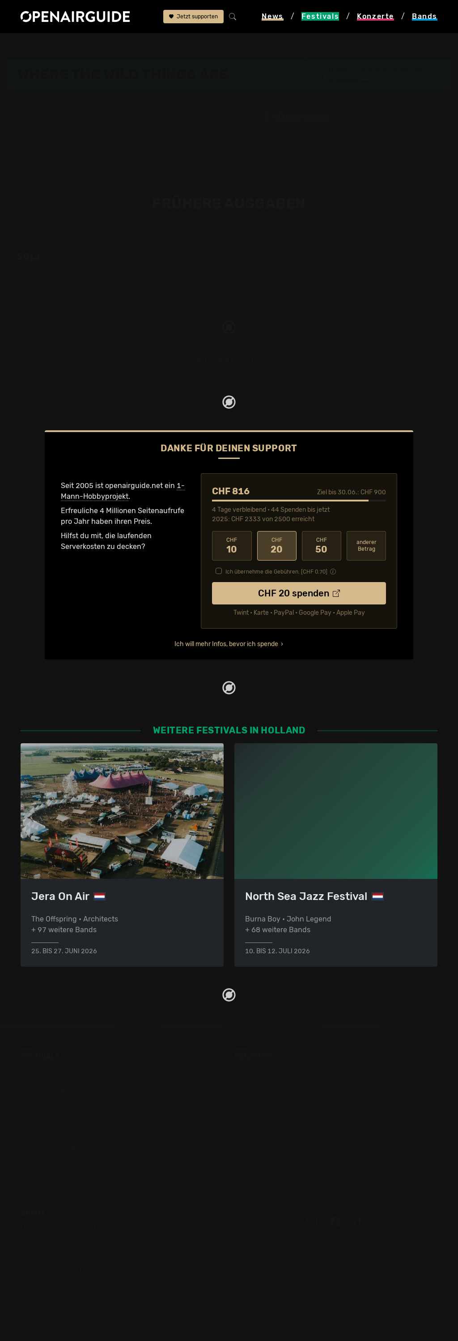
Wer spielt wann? (61, 125)
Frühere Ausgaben (300, 117)
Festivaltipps (42, 1071)
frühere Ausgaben (245, 46)
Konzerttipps (255, 1071)
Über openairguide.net (58, 1228)
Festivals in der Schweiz (61, 1081)
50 (321, 546)
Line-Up (46, 117)
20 (277, 546)
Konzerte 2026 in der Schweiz (284, 1156)
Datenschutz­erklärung (58, 1260)
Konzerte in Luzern (265, 1114)
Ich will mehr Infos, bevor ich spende (226, 644)
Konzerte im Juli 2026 (271, 1146)
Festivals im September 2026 (70, 1156)
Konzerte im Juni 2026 (272, 1135)
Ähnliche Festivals (203, 125)
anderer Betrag (366, 545)
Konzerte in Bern (262, 1092)
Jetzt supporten (193, 16)
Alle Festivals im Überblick (64, 1167)
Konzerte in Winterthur (272, 1103)
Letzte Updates (197, 117)
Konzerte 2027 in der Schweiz (284, 1167)
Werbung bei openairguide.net (72, 1249)
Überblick (141, 117)
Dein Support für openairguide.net (78, 1238)
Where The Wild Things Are (166, 46)
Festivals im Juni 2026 (59, 1124)
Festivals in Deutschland (62, 1092)
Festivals (63, 46)
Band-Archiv (291, 125)
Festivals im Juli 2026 (57, 1135)
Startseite (23, 46)
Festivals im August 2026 (63, 1146)
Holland (102, 46)
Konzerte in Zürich (265, 1081)
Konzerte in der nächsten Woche (288, 1124)
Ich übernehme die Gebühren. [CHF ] (276, 572)
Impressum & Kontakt (56, 1271)
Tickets (137, 125)
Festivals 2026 (45, 1103)
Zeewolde (347, 79)
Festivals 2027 (45, 1114)
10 (231, 546)
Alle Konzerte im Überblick (278, 1178)
